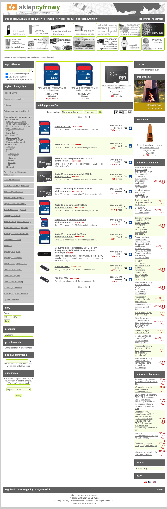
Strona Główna (13, 19)
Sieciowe (11, 162)
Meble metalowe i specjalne (16, 227)
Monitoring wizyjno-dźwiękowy (26, 57)
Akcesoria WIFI (12, 119)
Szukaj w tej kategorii (18, 77)
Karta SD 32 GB (63, 126)
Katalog (7, 57)
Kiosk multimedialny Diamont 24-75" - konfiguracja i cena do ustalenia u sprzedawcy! (143, 363)
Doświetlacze (13, 153)
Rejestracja (157, 19)
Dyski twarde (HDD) (15, 128)
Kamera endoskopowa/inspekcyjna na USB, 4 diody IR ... (146, 435)
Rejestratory (11, 144)
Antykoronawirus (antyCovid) (16, 111)
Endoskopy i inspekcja (16, 122)
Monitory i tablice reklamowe (16, 233)
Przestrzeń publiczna (13, 270)
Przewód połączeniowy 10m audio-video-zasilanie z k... (146, 381)
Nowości (60, 19)
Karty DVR (11, 133)
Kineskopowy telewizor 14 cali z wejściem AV (142, 299)
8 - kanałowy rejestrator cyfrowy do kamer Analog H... (143, 211)
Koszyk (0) (72, 19)
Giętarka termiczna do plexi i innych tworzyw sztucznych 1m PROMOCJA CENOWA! (143, 322)
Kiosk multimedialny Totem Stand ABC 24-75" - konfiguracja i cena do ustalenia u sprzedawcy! (143, 288)
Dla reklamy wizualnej (13, 282)
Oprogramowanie (11, 300)
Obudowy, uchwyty (14, 140)
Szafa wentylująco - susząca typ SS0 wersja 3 (146, 444)
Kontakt (22, 489)
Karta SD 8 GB (62, 144)
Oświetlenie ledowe (12, 239)
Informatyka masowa (13, 288)
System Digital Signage (14, 197)
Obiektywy (12, 158)
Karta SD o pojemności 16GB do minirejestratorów (52, 89)
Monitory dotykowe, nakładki (16, 294)
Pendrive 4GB (61, 278)
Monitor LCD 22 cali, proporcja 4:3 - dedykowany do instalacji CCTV (144, 339)
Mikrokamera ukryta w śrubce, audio (143, 313)
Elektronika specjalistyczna (15, 264)
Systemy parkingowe (13, 258)
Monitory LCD (12, 135)
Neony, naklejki (12, 137)
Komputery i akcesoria (13, 191)
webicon (92, 495)
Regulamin (10, 489)
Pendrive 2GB (62, 266)
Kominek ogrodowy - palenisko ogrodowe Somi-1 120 (149, 146)
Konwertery (13, 156)
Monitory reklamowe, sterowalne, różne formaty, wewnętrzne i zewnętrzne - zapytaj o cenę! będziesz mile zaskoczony (142, 270)
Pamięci (50, 57)
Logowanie (144, 19)
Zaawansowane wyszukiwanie (19, 79)
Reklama (8, 246)
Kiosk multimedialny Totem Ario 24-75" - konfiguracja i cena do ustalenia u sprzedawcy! (143, 350)
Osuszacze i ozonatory (14, 99)
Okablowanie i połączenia (17, 124)
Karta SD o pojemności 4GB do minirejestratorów (84, 89)
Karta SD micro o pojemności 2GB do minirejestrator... (116, 86)
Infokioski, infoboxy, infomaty (16, 185)
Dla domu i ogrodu (12, 276)
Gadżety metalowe (12, 179)
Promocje (49, 19)
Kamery (9, 131)
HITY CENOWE (11, 93)
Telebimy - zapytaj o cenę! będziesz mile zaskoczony (143, 202)
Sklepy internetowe (79, 503)
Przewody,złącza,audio (16, 142)
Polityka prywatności (38, 489)
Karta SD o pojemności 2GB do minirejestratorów (70, 220)
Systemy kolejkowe (12, 252)
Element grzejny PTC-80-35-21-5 (142, 331)
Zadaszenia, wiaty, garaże (15, 209)
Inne (43, 57)
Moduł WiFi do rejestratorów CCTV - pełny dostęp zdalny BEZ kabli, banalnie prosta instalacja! (76, 250)
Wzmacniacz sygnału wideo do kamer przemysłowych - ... (144, 389)
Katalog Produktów (32, 19)
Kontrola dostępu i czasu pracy (17, 221)
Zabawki (7, 105)
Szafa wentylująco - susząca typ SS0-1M (143, 307)
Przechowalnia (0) (88, 19)
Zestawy (10, 149)
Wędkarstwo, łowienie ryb (15, 203)
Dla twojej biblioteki (12, 215)
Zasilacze (10, 147)
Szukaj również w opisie (19, 74)
